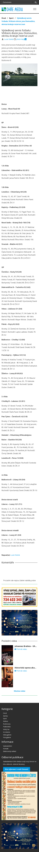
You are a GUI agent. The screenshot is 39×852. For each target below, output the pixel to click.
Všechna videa (19, 691)
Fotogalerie (7, 737)
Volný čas (6, 729)
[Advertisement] (19, 94)
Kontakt (5, 749)
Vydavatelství (7, 746)
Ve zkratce (6, 732)
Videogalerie (7, 735)
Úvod (4, 18)
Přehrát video (21, 649)
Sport (11, 18)
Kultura (5, 721)
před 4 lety (20, 39)
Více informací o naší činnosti (16, 769)
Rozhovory (6, 724)
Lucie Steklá (9, 39)
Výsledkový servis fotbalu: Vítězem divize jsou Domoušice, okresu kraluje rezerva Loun (18, 21)
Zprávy (5, 716)
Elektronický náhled (9, 751)
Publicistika (7, 727)
